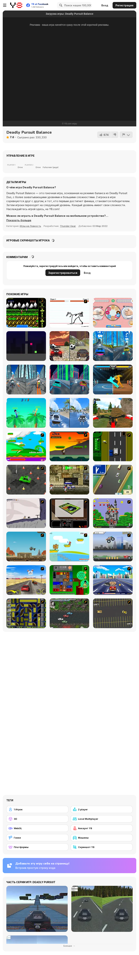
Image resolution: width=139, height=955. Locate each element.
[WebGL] (37, 828)
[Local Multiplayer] (102, 818)
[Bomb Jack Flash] (113, 513)
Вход (104, 5)
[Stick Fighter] (69, 313)
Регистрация (124, 5)
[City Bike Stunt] (26, 379)
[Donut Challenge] (113, 313)
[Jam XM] (69, 613)
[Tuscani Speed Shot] (26, 580)
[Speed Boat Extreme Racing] (69, 413)
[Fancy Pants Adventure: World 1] (26, 513)
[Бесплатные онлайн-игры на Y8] (16, 5)
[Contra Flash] (26, 313)
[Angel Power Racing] (113, 580)
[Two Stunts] (69, 346)
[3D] (37, 818)
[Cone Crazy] (26, 480)
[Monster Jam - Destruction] (113, 546)
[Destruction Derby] (113, 613)
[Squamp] (26, 346)
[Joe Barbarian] (69, 446)
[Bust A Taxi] (113, 446)
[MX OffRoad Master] (113, 413)
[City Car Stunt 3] (113, 346)
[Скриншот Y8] (102, 847)
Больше (69, 945)
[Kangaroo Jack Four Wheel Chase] (26, 546)
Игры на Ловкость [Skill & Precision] (30, 226)
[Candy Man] (26, 446)
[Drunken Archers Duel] (26, 413)
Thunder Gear (68, 226)
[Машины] (102, 837)
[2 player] (102, 809)
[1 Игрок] (37, 809)
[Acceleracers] (26, 613)
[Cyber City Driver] (69, 379)
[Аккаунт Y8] (102, 828)
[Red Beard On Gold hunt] (69, 546)
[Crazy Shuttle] (69, 480)
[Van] (113, 480)
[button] (18, 220)
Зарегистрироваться (62, 272)
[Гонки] (37, 837)
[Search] (60, 5)
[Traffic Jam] (69, 580)
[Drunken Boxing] (113, 379)
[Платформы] (37, 847)
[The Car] (69, 513)
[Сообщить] (126, 134)
